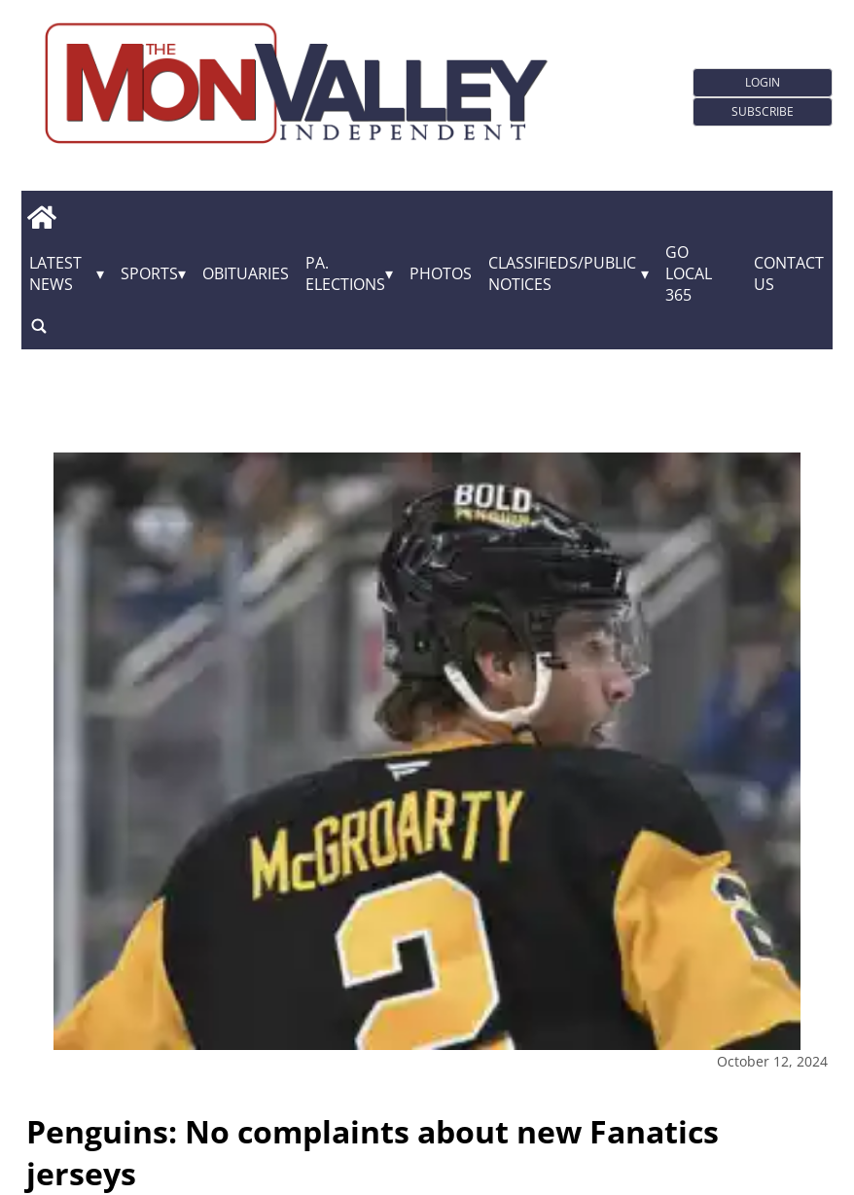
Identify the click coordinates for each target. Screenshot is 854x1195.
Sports (149, 273)
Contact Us (789, 273)
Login (762, 82)
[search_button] (38, 325)
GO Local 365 (688, 273)
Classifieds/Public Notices (562, 273)
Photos (440, 273)
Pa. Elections (345, 273)
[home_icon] (41, 217)
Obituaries (245, 273)
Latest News (55, 273)
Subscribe (762, 111)
